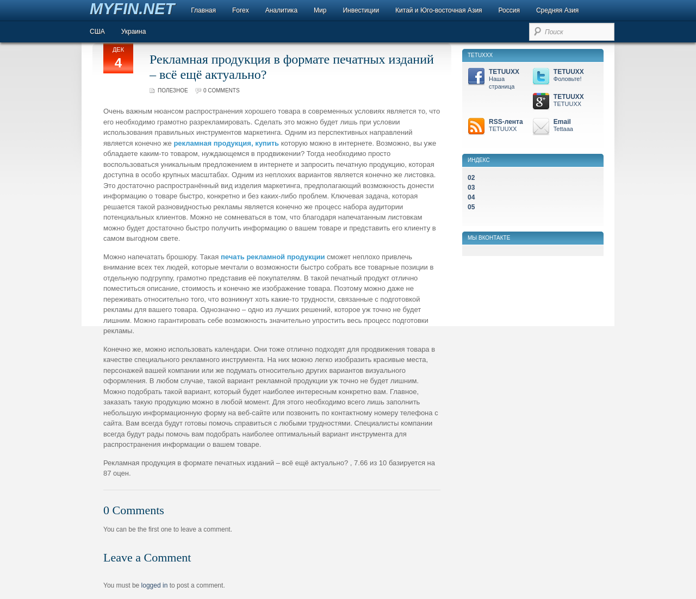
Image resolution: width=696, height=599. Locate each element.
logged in (154, 585)
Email (563, 125)
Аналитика (281, 10)
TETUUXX (498, 79)
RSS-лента (498, 125)
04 (471, 197)
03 (471, 187)
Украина (133, 31)
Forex (240, 10)
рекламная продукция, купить (226, 143)
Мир (320, 10)
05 (471, 207)
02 (471, 178)
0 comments (221, 90)
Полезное (173, 90)
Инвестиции (361, 10)
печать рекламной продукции (273, 257)
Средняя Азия (557, 10)
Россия (509, 10)
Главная (203, 10)
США (97, 31)
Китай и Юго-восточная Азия (438, 10)
